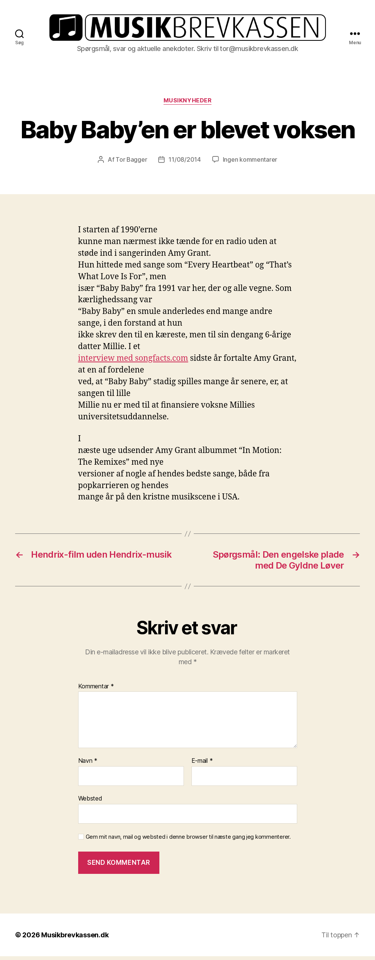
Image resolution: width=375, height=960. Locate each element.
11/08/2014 (184, 163)
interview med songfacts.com (133, 362)
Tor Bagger (131, 163)
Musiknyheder (188, 104)
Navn (87, 764)
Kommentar (96, 690)
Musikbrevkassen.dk (74, 939)
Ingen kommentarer (250, 163)
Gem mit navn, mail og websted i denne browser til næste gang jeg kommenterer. (188, 840)
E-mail (202, 764)
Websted (90, 802)
